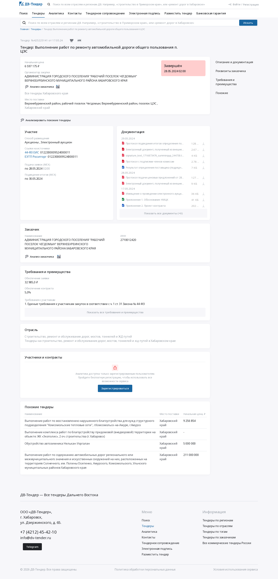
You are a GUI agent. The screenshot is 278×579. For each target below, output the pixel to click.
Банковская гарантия (211, 13)
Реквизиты (231, 74)
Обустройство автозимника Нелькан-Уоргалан (57, 446)
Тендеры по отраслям (217, 529)
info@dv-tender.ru (35, 540)
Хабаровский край (37, 110)
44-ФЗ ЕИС (32, 155)
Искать (248, 25)
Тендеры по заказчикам (219, 540)
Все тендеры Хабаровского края (46, 96)
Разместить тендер (178, 13)
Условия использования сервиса (235, 572)
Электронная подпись (144, 13)
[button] (115, 315)
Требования (226, 85)
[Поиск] (49, 4)
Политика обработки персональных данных (145, 572)
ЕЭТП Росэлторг (35, 160)
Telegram (32, 550)
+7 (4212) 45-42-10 (38, 535)
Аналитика (56, 13)
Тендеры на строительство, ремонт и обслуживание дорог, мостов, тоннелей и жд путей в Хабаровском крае (100, 344)
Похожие (222, 96)
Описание (234, 65)
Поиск (23, 13)
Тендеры (38, 13)
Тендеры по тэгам (214, 535)
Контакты (75, 13)
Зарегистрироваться (115, 391)
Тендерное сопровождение (105, 13)
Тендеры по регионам (217, 523)
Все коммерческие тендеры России (226, 546)
